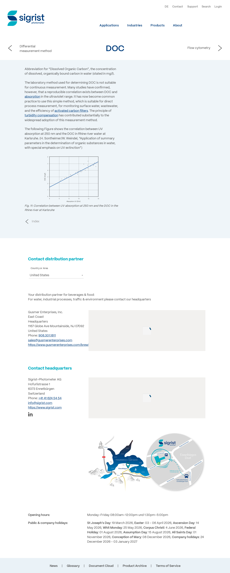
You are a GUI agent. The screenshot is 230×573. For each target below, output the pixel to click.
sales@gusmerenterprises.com (50, 340)
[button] (56, 275)
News (54, 566)
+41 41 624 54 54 (50, 398)
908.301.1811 (47, 335)
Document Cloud (101, 566)
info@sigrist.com (40, 403)
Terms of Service (168, 566)
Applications (109, 25)
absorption (32, 96)
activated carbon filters (71, 110)
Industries (134, 25)
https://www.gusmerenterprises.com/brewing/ (60, 345)
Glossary (73, 566)
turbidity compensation (41, 115)
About (177, 25)
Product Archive (135, 566)
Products (158, 25)
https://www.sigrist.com (45, 407)
